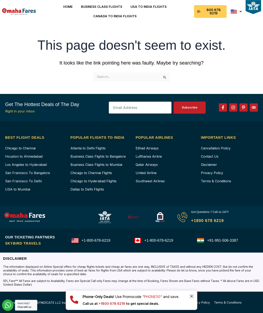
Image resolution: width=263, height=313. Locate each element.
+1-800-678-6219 (97, 240)
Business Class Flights (101, 7)
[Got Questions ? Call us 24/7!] (182, 217)
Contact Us (209, 156)
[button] (191, 296)
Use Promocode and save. (131, 297)
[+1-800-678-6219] (75, 240)
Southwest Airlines (150, 181)
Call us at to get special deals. (125, 303)
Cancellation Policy (216, 148)
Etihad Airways (147, 148)
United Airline (146, 173)
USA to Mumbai (17, 189)
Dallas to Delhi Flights (87, 189)
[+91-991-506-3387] (200, 240)
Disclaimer (209, 165)
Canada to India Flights (115, 16)
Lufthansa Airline (149, 156)
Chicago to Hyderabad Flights (93, 181)
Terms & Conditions (216, 181)
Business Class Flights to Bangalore (98, 156)
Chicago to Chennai (20, 148)
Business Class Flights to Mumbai (96, 165)
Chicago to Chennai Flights (91, 173)
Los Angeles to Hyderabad (26, 165)
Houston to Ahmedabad (24, 156)
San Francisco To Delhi (23, 181)
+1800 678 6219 (211, 220)
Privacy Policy (212, 173)
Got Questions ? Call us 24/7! (212, 212)
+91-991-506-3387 (224, 240)
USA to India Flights (148, 7)
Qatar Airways (147, 165)
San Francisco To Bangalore (27, 173)
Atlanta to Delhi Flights (88, 148)
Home (68, 7)
